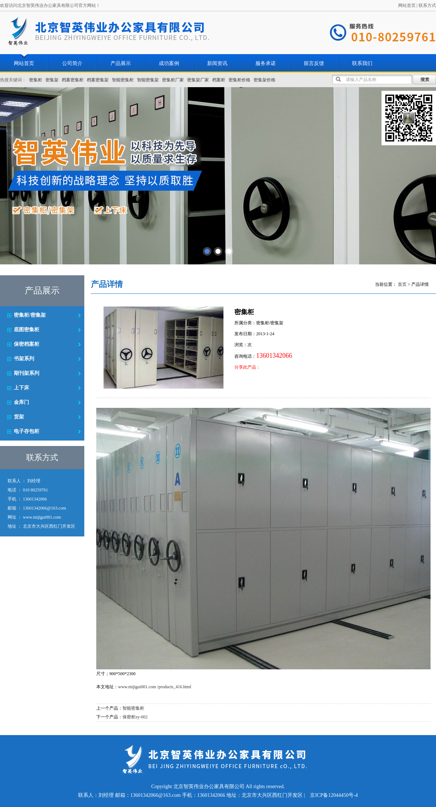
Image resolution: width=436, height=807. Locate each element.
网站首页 (407, 5)
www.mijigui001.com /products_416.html (154, 686)
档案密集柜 (73, 79)
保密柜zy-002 (135, 716)
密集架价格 (264, 79)
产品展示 (120, 63)
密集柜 (35, 79)
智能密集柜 (123, 79)
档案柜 (218, 79)
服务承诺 (265, 63)
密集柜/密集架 (30, 315)
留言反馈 (314, 63)
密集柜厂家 (173, 79)
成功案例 (169, 63)
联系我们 (362, 63)
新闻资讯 (217, 63)
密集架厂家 (198, 79)
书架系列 (24, 358)
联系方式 (427, 5)
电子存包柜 (26, 431)
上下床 (21, 387)
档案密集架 (98, 79)
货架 (19, 416)
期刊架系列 (26, 373)
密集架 (51, 79)
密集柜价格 (239, 79)
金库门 (21, 402)
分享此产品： (247, 367)
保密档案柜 (26, 344)
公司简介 (72, 63)
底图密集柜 (26, 329)
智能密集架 (148, 79)
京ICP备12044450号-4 (334, 795)
